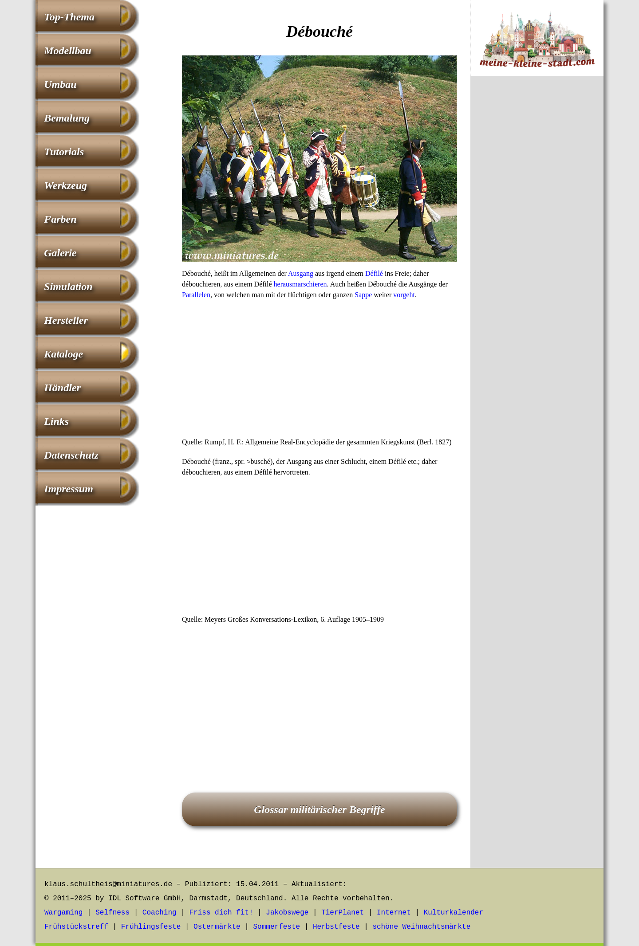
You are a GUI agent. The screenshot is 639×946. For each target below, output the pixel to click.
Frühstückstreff (76, 927)
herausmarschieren (300, 284)
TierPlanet (342, 913)
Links (56, 421)
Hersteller (66, 320)
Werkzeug (65, 185)
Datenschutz (71, 455)
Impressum (68, 489)
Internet (394, 913)
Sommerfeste (276, 927)
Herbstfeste (336, 927)
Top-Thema (69, 17)
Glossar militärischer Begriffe (319, 809)
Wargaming (63, 913)
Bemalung (67, 118)
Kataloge (63, 354)
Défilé (374, 273)
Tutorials (64, 151)
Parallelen (196, 294)
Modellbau (67, 50)
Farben (60, 219)
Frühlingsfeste (151, 927)
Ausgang (300, 273)
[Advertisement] (319, 371)
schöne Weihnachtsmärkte (421, 927)
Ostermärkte (217, 927)
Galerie (60, 253)
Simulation (68, 286)
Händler (62, 387)
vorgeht (404, 294)
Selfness (112, 913)
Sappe (363, 294)
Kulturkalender (453, 913)
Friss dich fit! (221, 913)
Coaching (159, 913)
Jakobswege (287, 913)
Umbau (60, 84)
